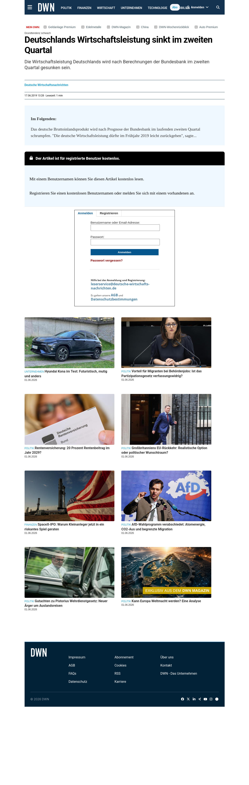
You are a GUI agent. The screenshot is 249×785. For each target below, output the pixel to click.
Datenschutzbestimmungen (114, 299)
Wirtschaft (106, 8)
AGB (114, 295)
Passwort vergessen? (107, 260)
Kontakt (166, 665)
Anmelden (85, 213)
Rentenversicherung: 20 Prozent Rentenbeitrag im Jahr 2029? (67, 450)
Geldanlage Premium (62, 27)
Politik (66, 8)
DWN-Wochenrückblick (174, 27)
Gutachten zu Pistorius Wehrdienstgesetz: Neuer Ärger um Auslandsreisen (66, 603)
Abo (175, 7)
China (145, 27)
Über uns (167, 657)
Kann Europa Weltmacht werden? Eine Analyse (166, 601)
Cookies (120, 665)
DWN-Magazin (121, 27)
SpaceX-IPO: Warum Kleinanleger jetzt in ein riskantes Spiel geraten (64, 526)
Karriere (120, 682)
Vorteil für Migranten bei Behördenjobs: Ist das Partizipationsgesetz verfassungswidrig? (161, 373)
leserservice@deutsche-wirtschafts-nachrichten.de (120, 286)
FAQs (72, 673)
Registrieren (109, 213)
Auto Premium (208, 27)
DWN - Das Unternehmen (178, 673)
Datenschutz (78, 682)
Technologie (157, 8)
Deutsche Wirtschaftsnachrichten (46, 85)
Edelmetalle (93, 27)
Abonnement (123, 657)
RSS (117, 673)
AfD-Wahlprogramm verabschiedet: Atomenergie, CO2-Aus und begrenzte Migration (163, 526)
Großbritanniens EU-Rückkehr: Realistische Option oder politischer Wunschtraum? (164, 450)
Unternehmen (131, 8)
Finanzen (84, 8)
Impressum (77, 657)
